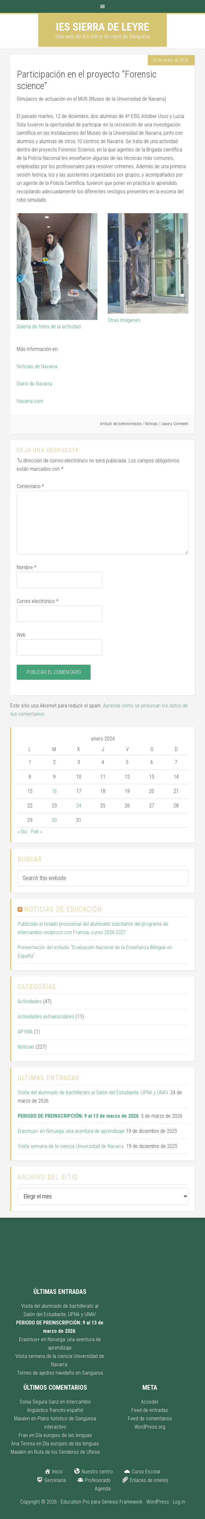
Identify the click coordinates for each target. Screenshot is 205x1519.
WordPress (157, 1502)
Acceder (149, 1402)
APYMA (25, 1032)
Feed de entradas (149, 1410)
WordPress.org (149, 1427)
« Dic (22, 832)
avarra (50, 366)
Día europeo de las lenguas (64, 1435)
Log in (179, 1502)
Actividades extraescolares (46, 1017)
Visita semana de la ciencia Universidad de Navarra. (71, 1146)
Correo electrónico (37, 601)
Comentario (30, 486)
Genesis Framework (122, 1502)
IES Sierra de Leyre (102, 26)
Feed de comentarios (150, 1418)
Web (21, 635)
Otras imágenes (124, 320)
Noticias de (29, 366)
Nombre (26, 567)
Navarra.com (30, 401)
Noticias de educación (63, 909)
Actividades (30, 1001)
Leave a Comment (174, 424)
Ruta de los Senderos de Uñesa (67, 1452)
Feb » (36, 832)
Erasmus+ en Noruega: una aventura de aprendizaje (71, 1131)
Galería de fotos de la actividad (49, 326)
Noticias (151, 424)
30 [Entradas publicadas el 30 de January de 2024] (54, 820)
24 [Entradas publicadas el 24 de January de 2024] (78, 806)
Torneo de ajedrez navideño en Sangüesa (60, 1373)
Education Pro (75, 1502)
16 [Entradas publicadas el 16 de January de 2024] (54, 791)
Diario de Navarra (34, 384)
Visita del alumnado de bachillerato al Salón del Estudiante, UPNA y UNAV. (93, 1092)
